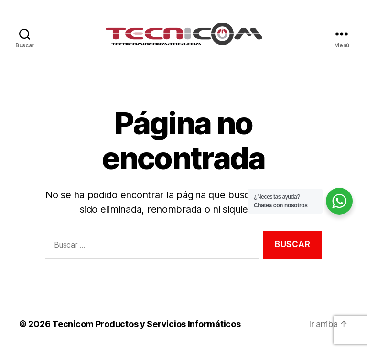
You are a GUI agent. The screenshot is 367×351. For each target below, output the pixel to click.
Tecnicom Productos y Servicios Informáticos (146, 324)
